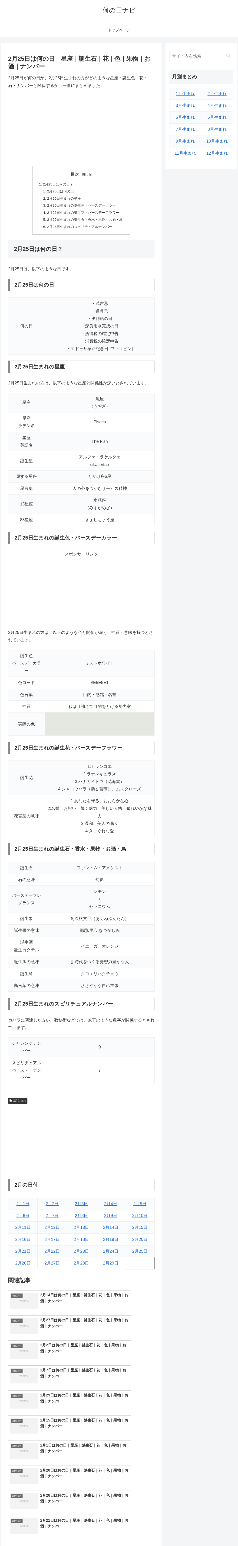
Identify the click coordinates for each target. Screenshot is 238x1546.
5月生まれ (185, 117)
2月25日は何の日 (59, 192)
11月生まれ (185, 153)
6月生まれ (217, 117)
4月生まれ (217, 105)
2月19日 (110, 1242)
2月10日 (140, 1219)
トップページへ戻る (181, 1531)
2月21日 (23, 1254)
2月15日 (140, 1230)
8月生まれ (217, 129)
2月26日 (23, 1266)
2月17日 (52, 1242)
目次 (75, 174)
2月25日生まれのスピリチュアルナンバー (79, 229)
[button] (228, 55)
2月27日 (52, 1266)
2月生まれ (18, 1103)
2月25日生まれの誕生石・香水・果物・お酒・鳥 (85, 222)
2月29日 (110, 1266)
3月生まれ (185, 105)
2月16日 (23, 1242)
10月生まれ (217, 141)
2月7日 (52, 1219)
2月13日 (81, 1230)
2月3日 (81, 1207)
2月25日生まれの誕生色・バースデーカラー (81, 207)
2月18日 (81, 1242)
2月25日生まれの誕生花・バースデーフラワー (83, 214)
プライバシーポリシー (217, 1531)
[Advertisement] (81, 127)
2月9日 (110, 1219)
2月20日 (140, 1242)
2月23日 (81, 1254)
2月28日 (81, 1266)
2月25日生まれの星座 (63, 200)
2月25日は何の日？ (56, 184)
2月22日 (52, 1254)
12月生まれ (217, 153)
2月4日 (110, 1207)
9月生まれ (185, 141)
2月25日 (140, 1254)
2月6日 (23, 1219)
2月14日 (110, 1230)
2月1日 (23, 1207)
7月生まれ (185, 129)
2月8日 (81, 1219)
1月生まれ (185, 93)
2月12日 (52, 1230)
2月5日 (139, 1207)
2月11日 (23, 1230)
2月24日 (110, 1254)
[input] (201, 56)
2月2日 (52, 1207)
